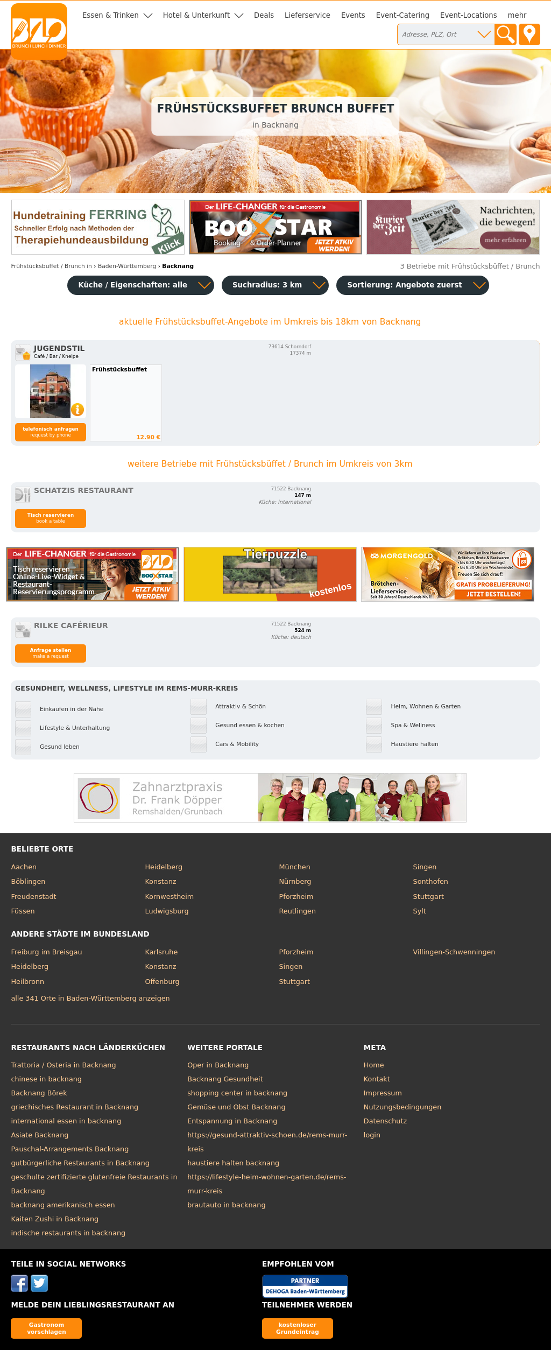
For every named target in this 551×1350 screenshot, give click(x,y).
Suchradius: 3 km (267, 285)
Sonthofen (430, 881)
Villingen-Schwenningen (454, 952)
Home (374, 1065)
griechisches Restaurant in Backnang (74, 1107)
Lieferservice (307, 15)
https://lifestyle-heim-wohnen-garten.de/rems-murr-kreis (266, 1184)
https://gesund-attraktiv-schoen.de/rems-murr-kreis (267, 1142)
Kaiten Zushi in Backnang (54, 1219)
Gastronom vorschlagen (46, 1328)
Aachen (24, 867)
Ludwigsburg (166, 911)
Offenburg (162, 982)
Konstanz (160, 881)
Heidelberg (163, 867)
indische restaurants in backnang (68, 1233)
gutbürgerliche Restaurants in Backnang (80, 1163)
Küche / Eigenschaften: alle (132, 285)
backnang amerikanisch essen (63, 1205)
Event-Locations (468, 15)
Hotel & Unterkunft (196, 15)
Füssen (22, 911)
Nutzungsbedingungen (403, 1107)
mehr (517, 15)
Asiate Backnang (39, 1135)
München (294, 867)
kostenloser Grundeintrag (297, 1328)
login (372, 1135)
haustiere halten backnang (233, 1163)
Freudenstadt (33, 896)
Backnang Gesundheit (225, 1079)
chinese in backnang (46, 1079)
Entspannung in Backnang (232, 1121)
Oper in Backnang (218, 1065)
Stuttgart (428, 896)
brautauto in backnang (226, 1205)
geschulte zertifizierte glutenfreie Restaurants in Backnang (94, 1184)
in (51, 266)
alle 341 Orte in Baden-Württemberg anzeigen (90, 998)
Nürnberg (295, 881)
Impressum (383, 1093)
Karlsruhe (161, 952)
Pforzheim (296, 896)
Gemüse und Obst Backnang (236, 1107)
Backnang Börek (39, 1093)
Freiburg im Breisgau (46, 952)
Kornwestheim (169, 896)
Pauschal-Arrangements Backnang (70, 1149)
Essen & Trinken (110, 15)
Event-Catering (402, 15)
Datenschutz (385, 1121)
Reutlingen (297, 911)
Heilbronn (27, 982)
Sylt (419, 911)
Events (353, 15)
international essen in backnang (66, 1121)
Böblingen (28, 881)
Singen (425, 867)
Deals (264, 15)
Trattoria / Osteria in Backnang (63, 1065)
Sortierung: (404, 285)
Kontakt (377, 1079)
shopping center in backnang (237, 1093)
